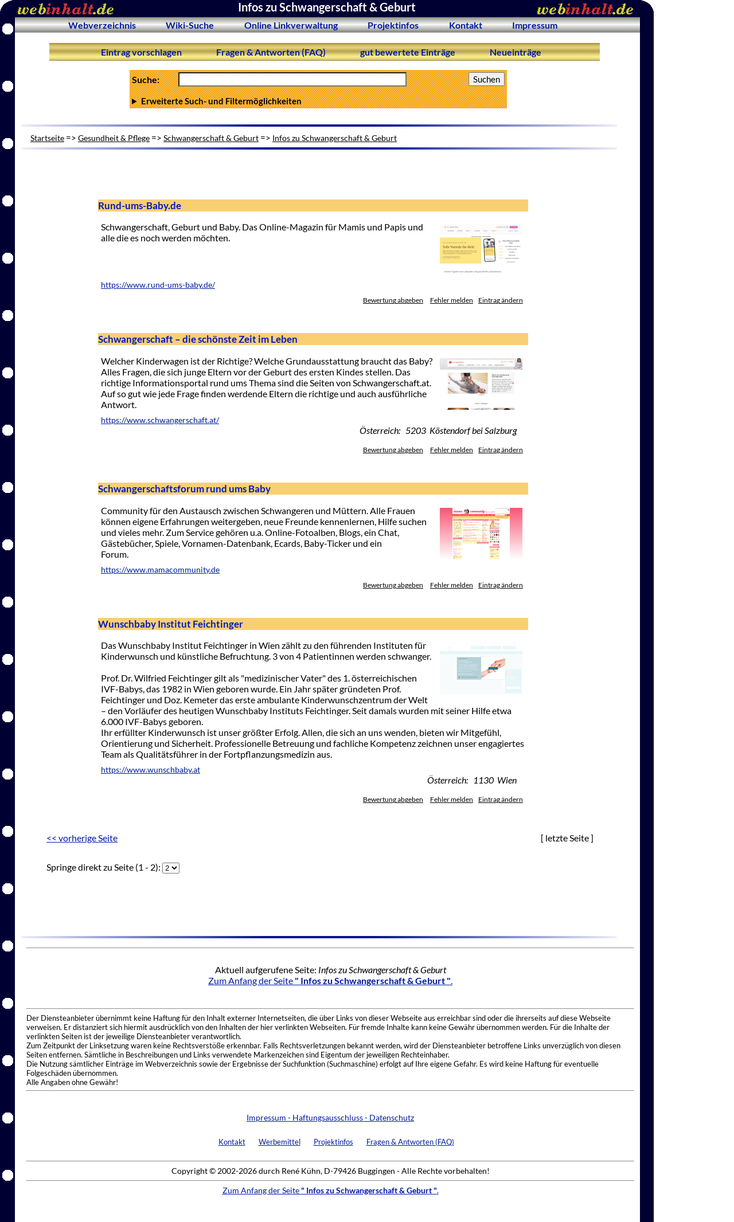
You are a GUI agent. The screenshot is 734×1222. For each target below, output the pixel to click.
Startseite (47, 138)
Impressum (534, 24)
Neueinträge (515, 51)
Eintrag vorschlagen (141, 51)
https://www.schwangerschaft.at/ (160, 420)
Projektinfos (393, 24)
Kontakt (465, 24)
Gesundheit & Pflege (114, 138)
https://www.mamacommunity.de (160, 569)
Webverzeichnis (102, 24)
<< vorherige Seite (82, 837)
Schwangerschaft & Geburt (211, 138)
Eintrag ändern (500, 300)
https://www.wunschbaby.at (150, 769)
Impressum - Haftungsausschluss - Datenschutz (330, 1117)
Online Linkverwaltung (291, 24)
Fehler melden (451, 300)
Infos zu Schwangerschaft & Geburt (334, 138)
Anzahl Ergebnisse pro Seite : (318, 101)
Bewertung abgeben (393, 300)
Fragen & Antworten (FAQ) (271, 51)
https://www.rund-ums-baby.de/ (158, 284)
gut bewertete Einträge (408, 51)
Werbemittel (279, 1141)
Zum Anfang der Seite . (330, 980)
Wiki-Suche (190, 24)
